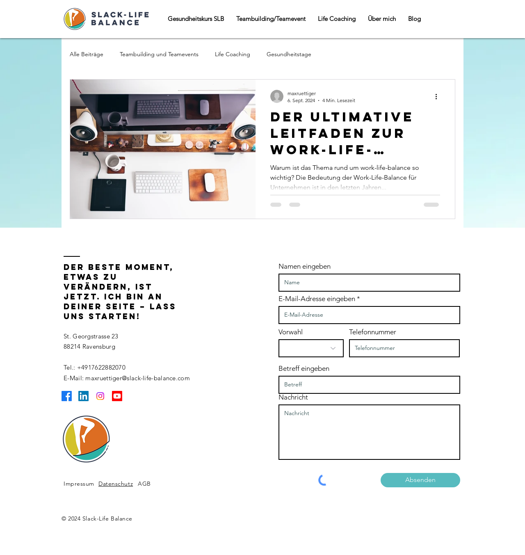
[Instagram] (100, 396)
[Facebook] (67, 396)
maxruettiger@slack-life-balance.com (137, 378)
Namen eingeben (304, 266)
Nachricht (293, 397)
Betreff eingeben (303, 368)
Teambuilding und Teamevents (159, 54)
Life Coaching (232, 54)
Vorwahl (290, 332)
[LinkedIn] (83, 396)
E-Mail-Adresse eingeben (316, 298)
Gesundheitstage (289, 54)
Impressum (79, 483)
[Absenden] (420, 480)
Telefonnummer (372, 332)
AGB (144, 483)
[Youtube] (117, 396)
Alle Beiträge (86, 54)
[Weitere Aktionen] (439, 96)
